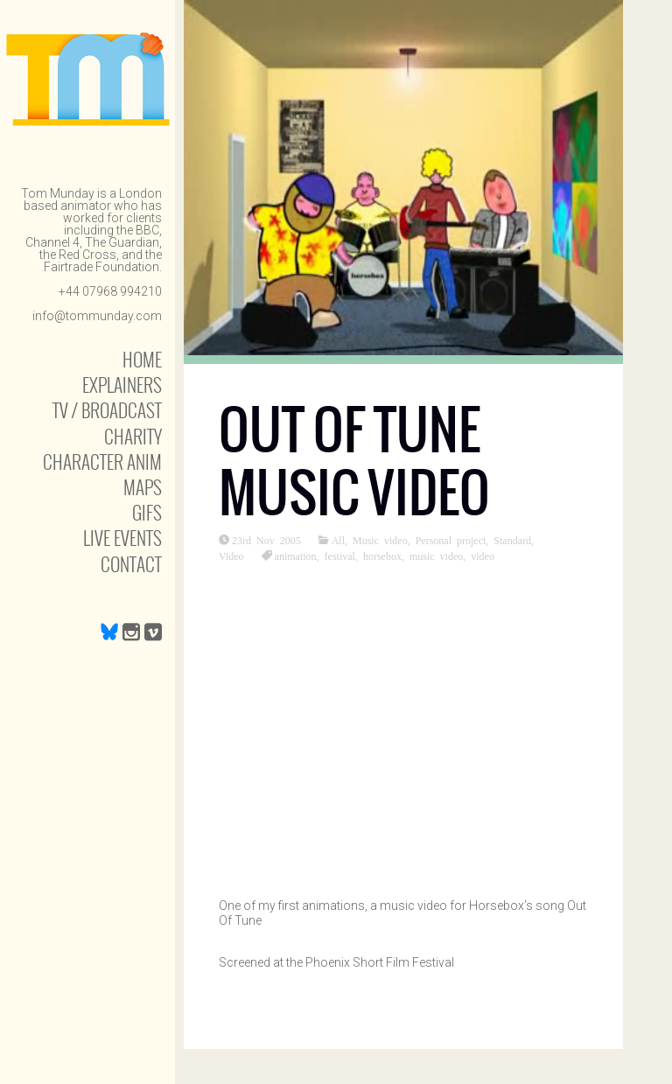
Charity (133, 436)
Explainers (122, 384)
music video (436, 555)
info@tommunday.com (97, 316)
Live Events (122, 537)
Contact (131, 563)
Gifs (147, 512)
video (482, 555)
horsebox (382, 555)
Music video (380, 540)
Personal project (451, 540)
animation (296, 555)
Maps (142, 486)
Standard (512, 540)
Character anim (102, 461)
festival (340, 555)
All (338, 540)
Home (142, 359)
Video (231, 555)
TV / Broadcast (107, 409)
